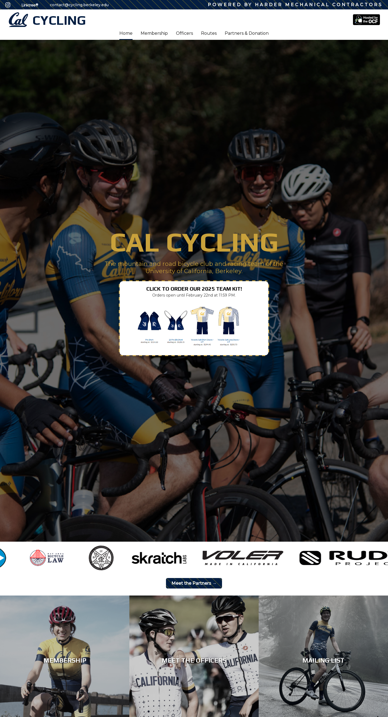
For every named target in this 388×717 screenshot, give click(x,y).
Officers (184, 33)
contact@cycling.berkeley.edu (79, 4)
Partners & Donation (247, 33)
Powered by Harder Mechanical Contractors (295, 4)
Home (126, 33)
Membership (154, 33)
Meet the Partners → (194, 583)
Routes (209, 33)
